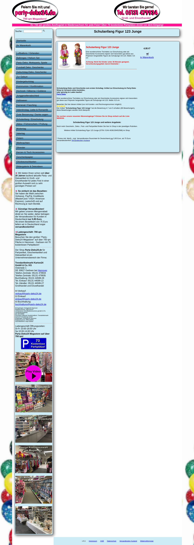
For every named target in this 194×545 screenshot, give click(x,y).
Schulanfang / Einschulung (29, 119)
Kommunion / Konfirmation (29, 86)
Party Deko (61, 94)
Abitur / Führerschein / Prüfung (31, 124)
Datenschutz (111, 541)
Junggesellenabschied (27, 95)
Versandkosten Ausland (81, 140)
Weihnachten (23, 143)
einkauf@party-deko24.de (28, 299)
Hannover (42, 270)
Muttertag (21, 128)
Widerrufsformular (146, 541)
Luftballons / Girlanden (27, 53)
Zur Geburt (21, 77)
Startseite (21, 40)
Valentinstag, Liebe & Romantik (32, 110)
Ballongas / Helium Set (27, 58)
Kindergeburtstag (25, 81)
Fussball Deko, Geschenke (30, 67)
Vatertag (20, 133)
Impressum (93, 541)
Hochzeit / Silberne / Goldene (31, 91)
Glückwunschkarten (26, 161)
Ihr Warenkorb (23, 45)
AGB (102, 541)
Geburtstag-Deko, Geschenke (31, 72)
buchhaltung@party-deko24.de (30, 304)
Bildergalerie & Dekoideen (29, 166)
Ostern (19, 138)
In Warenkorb (147, 56)
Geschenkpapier (24, 157)
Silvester (20, 147)
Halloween (21, 100)
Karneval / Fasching (26, 105)
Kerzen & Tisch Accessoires (30, 152)
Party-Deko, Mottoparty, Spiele (31, 62)
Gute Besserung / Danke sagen (32, 114)
